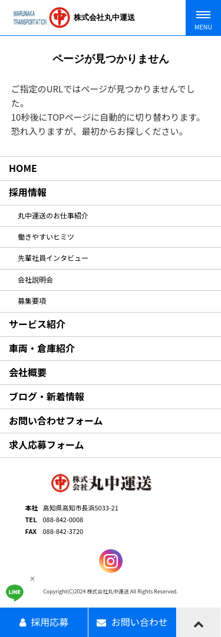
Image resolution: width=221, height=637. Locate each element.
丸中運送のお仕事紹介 (53, 215)
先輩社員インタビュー (53, 258)
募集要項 (32, 301)
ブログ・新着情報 (46, 396)
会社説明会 (35, 279)
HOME (23, 168)
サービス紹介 (37, 324)
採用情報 (28, 192)
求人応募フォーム (46, 444)
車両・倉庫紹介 (42, 348)
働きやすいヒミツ (46, 236)
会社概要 (28, 372)
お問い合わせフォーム (56, 420)
